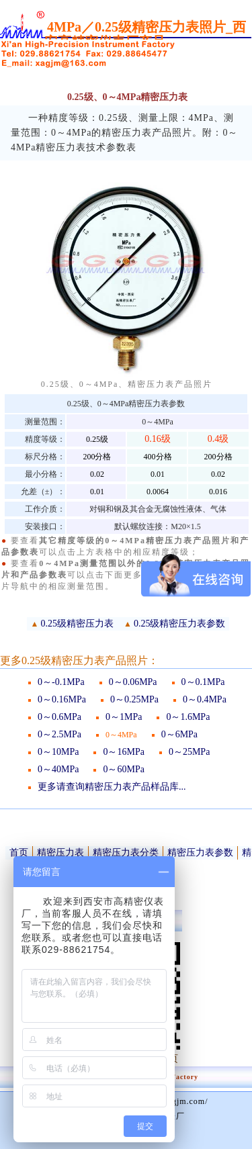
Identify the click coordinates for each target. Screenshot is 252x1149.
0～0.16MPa (62, 699)
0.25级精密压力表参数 (180, 623)
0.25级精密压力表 (77, 623)
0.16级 (157, 439)
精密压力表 (60, 852)
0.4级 (218, 439)
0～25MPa (189, 752)
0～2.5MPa (59, 734)
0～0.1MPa (203, 682)
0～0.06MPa (133, 682)
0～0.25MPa (134, 699)
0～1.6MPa (188, 717)
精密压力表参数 (200, 852)
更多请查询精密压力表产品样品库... (112, 787)
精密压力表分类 (126, 852)
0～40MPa (58, 769)
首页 (18, 852)
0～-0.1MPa (61, 682)
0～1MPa (124, 717)
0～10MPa (58, 752)
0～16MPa (123, 752)
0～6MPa (179, 734)
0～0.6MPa (59, 717)
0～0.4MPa (204, 699)
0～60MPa (123, 769)
